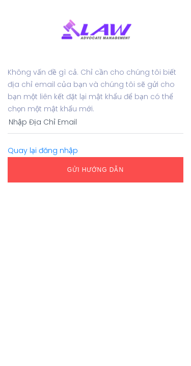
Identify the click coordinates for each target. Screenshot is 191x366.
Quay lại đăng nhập (43, 150)
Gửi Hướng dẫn (95, 169)
